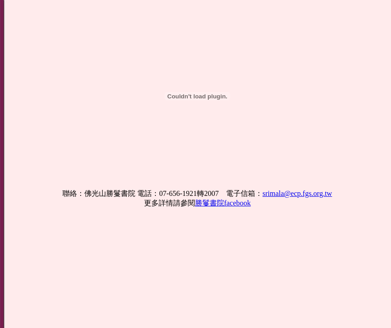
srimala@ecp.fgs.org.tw (297, 193)
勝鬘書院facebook (223, 203)
